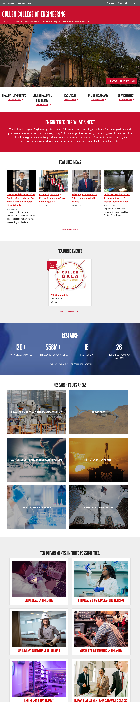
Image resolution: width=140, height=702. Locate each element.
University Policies (94, 700)
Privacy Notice (58, 697)
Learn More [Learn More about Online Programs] (97, 99)
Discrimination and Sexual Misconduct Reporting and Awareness (62, 700)
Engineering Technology (70, 549)
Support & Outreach (62, 21)
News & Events (81, 21)
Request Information (122, 81)
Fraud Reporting (8, 697)
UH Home (43, 694)
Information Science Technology (70, 594)
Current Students (31, 21)
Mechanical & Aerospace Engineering (113, 594)
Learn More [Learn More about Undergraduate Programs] (42, 104)
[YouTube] (36, 666)
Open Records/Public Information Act (79, 697)
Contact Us (53, 683)
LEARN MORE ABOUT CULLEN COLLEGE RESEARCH (70, 359)
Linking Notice (46, 697)
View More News (70, 229)
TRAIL (126, 694)
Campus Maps (69, 694)
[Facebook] (12, 666)
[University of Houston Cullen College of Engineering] (25, 656)
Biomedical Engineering (27, 507)
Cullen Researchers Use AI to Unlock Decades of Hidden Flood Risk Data (117, 198)
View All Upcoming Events (70, 306)
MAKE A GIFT (115, 655)
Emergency (80, 694)
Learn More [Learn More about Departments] (125, 99)
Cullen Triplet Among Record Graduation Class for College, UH (52, 198)
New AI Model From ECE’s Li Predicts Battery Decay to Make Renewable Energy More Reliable (21, 200)
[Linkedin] (31, 666)
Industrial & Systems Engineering (27, 594)
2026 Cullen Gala (62, 290)
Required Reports (117, 697)
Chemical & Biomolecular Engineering (70, 510)
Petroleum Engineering (70, 634)
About (5, 21)
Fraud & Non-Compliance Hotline (27, 697)
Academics (16, 21)
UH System (90, 694)
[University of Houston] (16, 3)
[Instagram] (27, 666)
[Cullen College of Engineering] (70, 63)
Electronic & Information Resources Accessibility (19, 700)
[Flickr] (22, 666)
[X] (17, 666)
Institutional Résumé (101, 697)
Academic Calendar (56, 694)
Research (47, 21)
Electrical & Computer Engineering (27, 552)
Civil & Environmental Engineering (113, 510)
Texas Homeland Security (112, 694)
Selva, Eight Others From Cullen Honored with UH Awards (84, 198)
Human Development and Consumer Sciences (113, 552)
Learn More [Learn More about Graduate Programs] (14, 99)
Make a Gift (123, 3)
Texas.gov (98, 694)
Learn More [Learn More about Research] (70, 99)
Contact (110, 3)
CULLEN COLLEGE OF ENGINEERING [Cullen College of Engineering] (34, 14)
